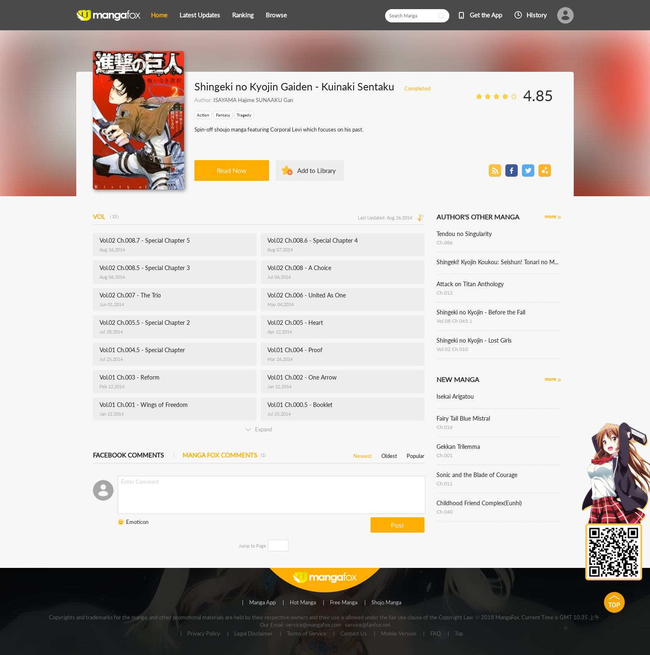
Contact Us (353, 633)
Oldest (389, 454)
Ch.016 (445, 427)
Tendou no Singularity (464, 233)
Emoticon (137, 522)
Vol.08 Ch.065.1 (454, 321)
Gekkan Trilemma (458, 446)
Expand (258, 429)
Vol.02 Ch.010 (452, 349)
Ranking (243, 15)
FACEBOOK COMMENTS (128, 455)
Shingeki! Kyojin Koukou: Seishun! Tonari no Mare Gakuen (499, 261)
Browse (276, 15)
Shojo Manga (386, 602)
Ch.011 (445, 483)
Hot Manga (303, 602)
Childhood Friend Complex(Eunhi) (479, 502)
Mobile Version (398, 633)
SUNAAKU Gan (274, 100)
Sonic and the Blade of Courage (477, 474)
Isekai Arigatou (455, 396)
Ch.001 (445, 455)
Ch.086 (445, 242)
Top (459, 633)
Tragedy (244, 114)
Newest (362, 454)
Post (397, 525)
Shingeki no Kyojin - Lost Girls (474, 340)
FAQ (435, 633)
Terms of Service (306, 633)
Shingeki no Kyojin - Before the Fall (481, 312)
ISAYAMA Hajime (234, 100)
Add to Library (316, 170)
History (536, 15)
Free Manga (343, 602)
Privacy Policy (203, 633)
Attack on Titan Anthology (470, 283)
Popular (415, 454)
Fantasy (223, 114)
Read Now (232, 170)
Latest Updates (199, 15)
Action (203, 114)
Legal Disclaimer (253, 633)
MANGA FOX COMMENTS (224, 455)
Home (159, 15)
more (550, 216)
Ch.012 (445, 293)
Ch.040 (445, 512)
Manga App (262, 602)
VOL (107, 216)
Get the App (486, 15)
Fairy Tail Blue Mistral (463, 418)
